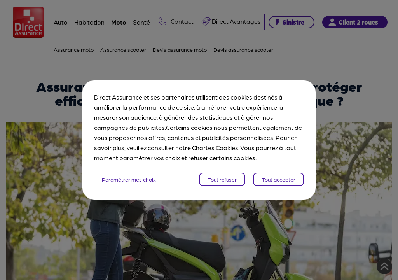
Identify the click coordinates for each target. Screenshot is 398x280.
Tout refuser (222, 179)
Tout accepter (278, 179)
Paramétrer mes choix (129, 179)
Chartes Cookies (215, 147)
